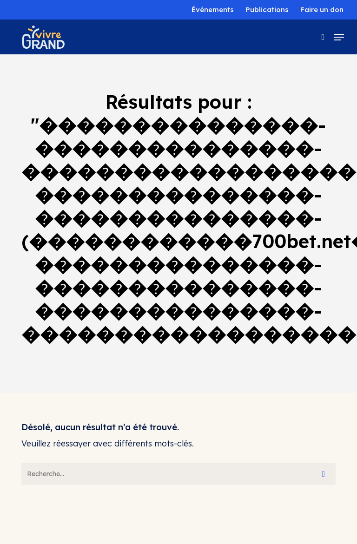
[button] (339, 37)
